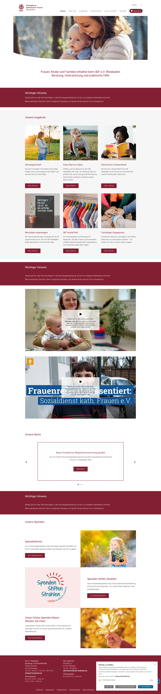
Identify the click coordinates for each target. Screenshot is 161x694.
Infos (151, 680)
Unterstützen (96, 11)
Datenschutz (62, 690)
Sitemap (39, 690)
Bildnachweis (75, 690)
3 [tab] (83, 484)
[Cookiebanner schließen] (155, 664)
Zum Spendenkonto (35, 555)
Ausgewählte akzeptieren (125, 687)
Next (135, 461)
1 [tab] (78, 484)
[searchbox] (134, 4)
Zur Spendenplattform (98, 596)
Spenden (136, 11)
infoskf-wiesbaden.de (33, 673)
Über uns (72, 11)
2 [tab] (80, 484)
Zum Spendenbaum (35, 638)
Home (63, 11)
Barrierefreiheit (88, 690)
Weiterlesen (80, 469)
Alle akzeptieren (145, 687)
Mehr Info (109, 687)
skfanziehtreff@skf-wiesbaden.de (75, 671)
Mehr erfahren (33, 186)
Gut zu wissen (110, 11)
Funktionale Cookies (109, 680)
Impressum (50, 690)
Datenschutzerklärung (122, 676)
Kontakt (123, 11)
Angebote (83, 11)
